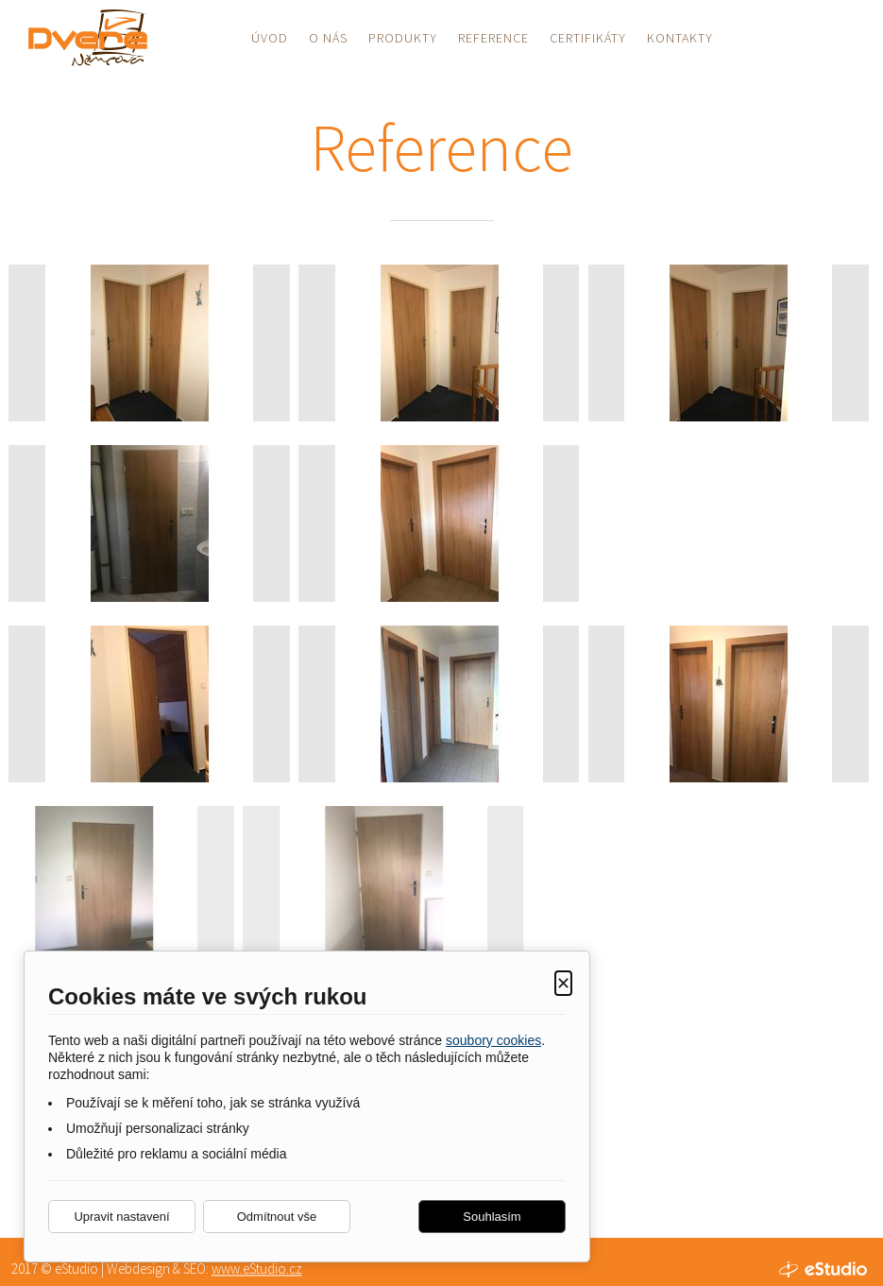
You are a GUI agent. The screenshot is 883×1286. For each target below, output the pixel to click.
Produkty (402, 37)
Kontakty (680, 37)
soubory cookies (493, 1040)
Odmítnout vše (277, 1216)
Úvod (269, 37)
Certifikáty (588, 37)
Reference (493, 37)
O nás (328, 37)
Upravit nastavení (121, 1216)
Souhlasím (491, 1216)
